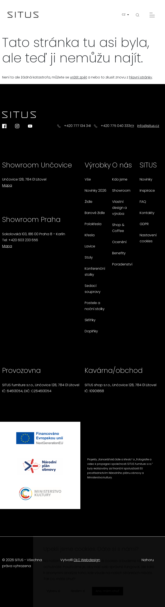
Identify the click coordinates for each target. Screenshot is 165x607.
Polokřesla (93, 224)
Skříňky (90, 320)
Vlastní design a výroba (119, 208)
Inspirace (147, 191)
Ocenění (119, 242)
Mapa (7, 185)
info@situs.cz (148, 126)
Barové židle (95, 213)
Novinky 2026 (95, 191)
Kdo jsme (119, 179)
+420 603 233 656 (23, 240)
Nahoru (148, 560)
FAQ (143, 202)
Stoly (89, 257)
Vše (88, 179)
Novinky (146, 179)
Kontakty (147, 213)
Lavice (90, 246)
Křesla (90, 235)
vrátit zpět (78, 77)
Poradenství (122, 264)
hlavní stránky (140, 77)
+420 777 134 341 (77, 126)
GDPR (144, 224)
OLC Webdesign (86, 560)
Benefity (119, 253)
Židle (88, 202)
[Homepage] (23, 15)
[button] (126, 15)
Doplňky (91, 331)
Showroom (121, 191)
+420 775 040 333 (115, 126)
